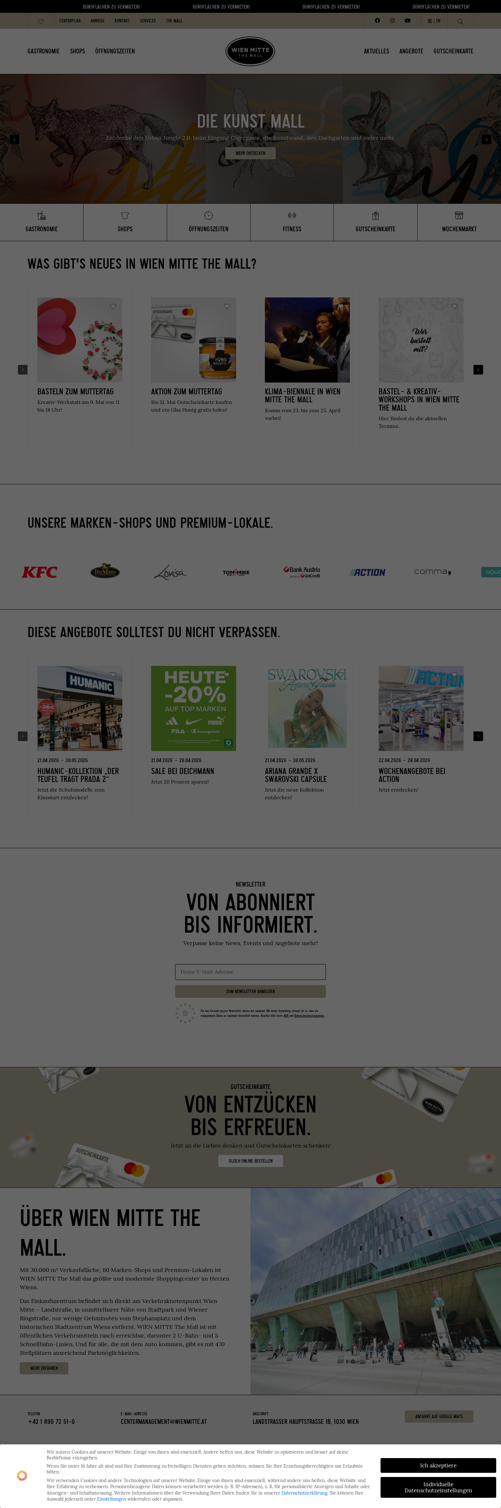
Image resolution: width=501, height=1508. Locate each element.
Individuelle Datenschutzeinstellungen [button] (438, 1487)
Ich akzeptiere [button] (438, 1465)
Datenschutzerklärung (304, 1493)
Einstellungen (111, 1499)
